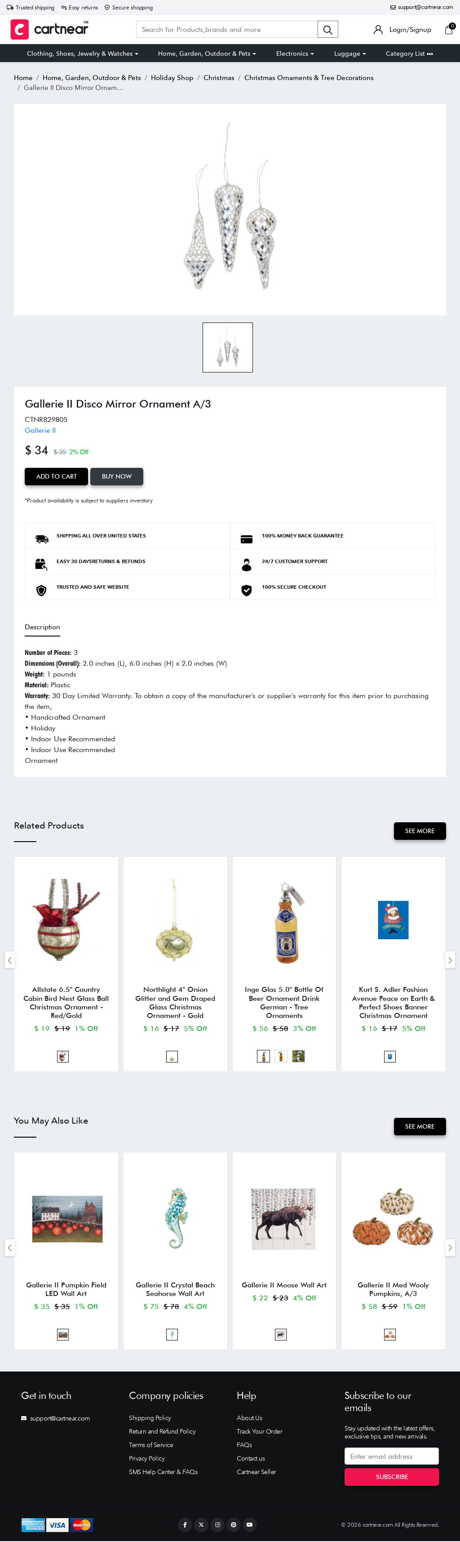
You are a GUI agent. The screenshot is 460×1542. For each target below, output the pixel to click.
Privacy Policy (146, 1459)
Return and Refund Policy (162, 1432)
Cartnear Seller (256, 1473)
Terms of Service (151, 1446)
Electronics (292, 53)
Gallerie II (40, 430)
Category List (409, 53)
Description (42, 627)
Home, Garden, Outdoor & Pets (204, 53)
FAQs (244, 1446)
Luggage (347, 53)
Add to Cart (56, 476)
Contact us (251, 1459)
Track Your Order (259, 1432)
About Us (249, 1419)
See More (419, 830)
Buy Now (117, 476)
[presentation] (10, 959)
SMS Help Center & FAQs (163, 1473)
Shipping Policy (150, 1419)
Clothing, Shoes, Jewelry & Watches (80, 53)
